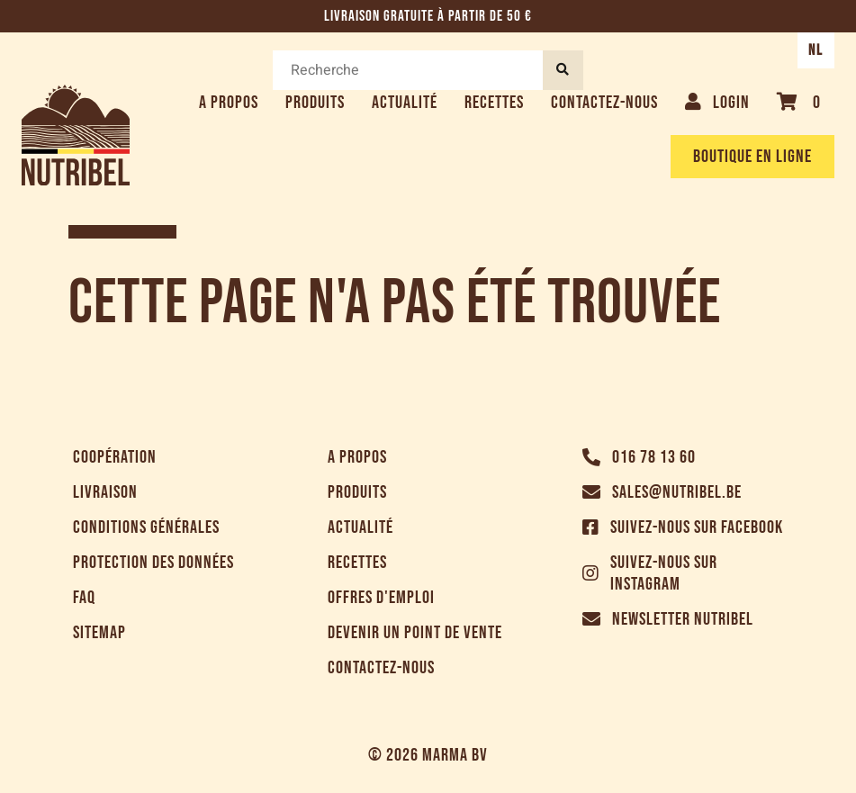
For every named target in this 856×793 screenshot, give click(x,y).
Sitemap (99, 633)
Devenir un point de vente (415, 633)
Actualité (404, 102)
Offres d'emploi (381, 597)
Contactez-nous (604, 102)
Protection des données (153, 562)
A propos (228, 102)
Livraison (105, 492)
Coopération (115, 457)
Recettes (494, 102)
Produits (315, 102)
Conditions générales (146, 527)
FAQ (84, 597)
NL (816, 50)
